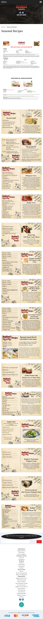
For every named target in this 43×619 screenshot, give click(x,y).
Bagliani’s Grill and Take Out (21, 586)
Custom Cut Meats (21, 581)
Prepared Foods (21, 591)
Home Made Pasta (21, 590)
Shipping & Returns (21, 550)
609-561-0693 (21, 15)
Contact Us (21, 557)
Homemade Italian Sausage (21, 583)
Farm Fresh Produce (21, 585)
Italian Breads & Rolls (21, 593)
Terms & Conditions (21, 554)
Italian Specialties (21, 588)
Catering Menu (21, 566)
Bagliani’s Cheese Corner (21, 578)
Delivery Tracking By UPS (21, 574)
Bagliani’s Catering (21, 595)
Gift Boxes (21, 568)
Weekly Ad (21, 562)
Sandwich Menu (21, 564)
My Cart (21, 571)
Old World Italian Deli (21, 580)
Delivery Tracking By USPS (21, 573)
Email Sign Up (21, 559)
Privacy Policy (21, 552)
